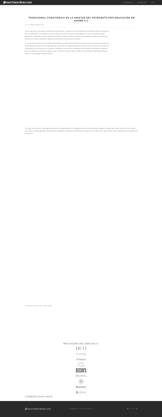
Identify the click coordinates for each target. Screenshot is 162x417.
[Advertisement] (81, 327)
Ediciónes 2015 (128, 2)
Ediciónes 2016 (141, 2)
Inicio (153, 2)
